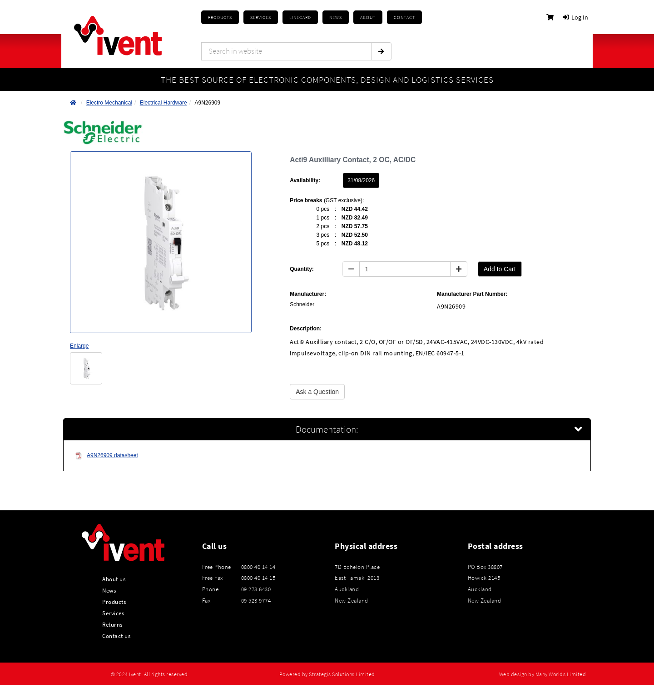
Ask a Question (317, 391)
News (109, 590)
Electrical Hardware (163, 103)
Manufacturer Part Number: (472, 294)
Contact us (116, 636)
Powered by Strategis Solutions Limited (327, 674)
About (368, 17)
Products (220, 17)
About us (113, 579)
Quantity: (302, 269)
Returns (112, 624)
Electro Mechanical (109, 103)
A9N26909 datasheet (106, 455)
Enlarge (79, 346)
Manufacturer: (308, 294)
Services (113, 613)
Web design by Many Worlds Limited (542, 674)
